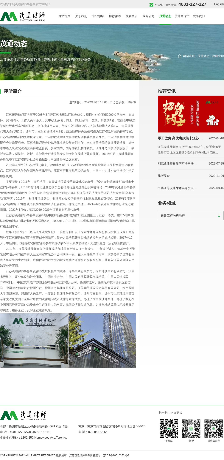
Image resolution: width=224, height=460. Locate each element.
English (219, 4)
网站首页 (189, 56)
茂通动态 (203, 56)
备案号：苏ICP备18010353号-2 (111, 455)
